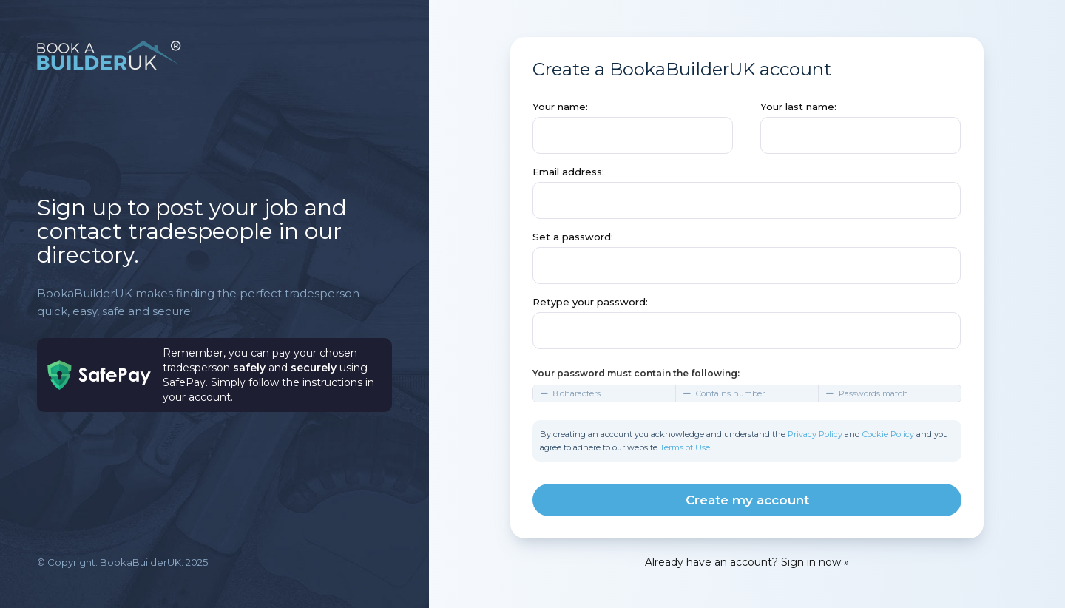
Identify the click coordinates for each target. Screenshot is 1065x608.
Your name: (560, 106)
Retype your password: (590, 302)
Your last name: (798, 106)
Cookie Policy (888, 434)
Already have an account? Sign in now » (747, 562)
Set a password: (572, 237)
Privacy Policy (815, 434)
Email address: (568, 172)
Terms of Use (685, 447)
